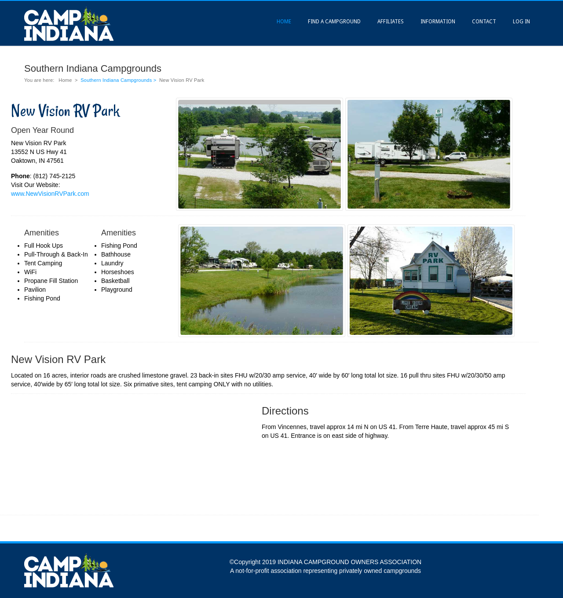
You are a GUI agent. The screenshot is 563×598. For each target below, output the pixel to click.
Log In (521, 21)
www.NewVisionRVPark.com (50, 193)
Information (437, 21)
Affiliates (390, 21)
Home (284, 21)
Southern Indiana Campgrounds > (118, 80)
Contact (484, 21)
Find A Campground (334, 21)
